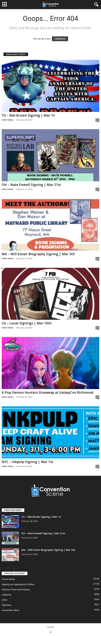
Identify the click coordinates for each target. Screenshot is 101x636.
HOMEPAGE (59, 39)
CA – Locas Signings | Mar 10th (27, 323)
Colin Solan (7, 119)
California (6, 594)
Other (4, 600)
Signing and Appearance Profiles (18, 584)
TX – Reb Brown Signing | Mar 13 (28, 115)
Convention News (10, 610)
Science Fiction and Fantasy (16, 589)
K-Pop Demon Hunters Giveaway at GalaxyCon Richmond (47, 392)
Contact (50, 627)
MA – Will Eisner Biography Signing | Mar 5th (38, 254)
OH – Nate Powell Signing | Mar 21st (31, 184)
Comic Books (8, 579)
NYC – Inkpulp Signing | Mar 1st (27, 462)
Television (7, 605)
